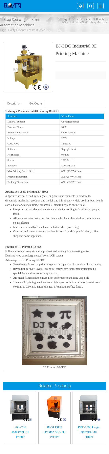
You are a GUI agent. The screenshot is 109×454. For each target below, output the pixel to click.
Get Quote (35, 103)
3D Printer (99, 19)
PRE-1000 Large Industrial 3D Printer (88, 432)
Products (84, 19)
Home (71, 19)
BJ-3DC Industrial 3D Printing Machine (83, 22)
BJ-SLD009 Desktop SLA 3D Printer (54, 432)
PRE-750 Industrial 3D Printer (20, 432)
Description (14, 103)
